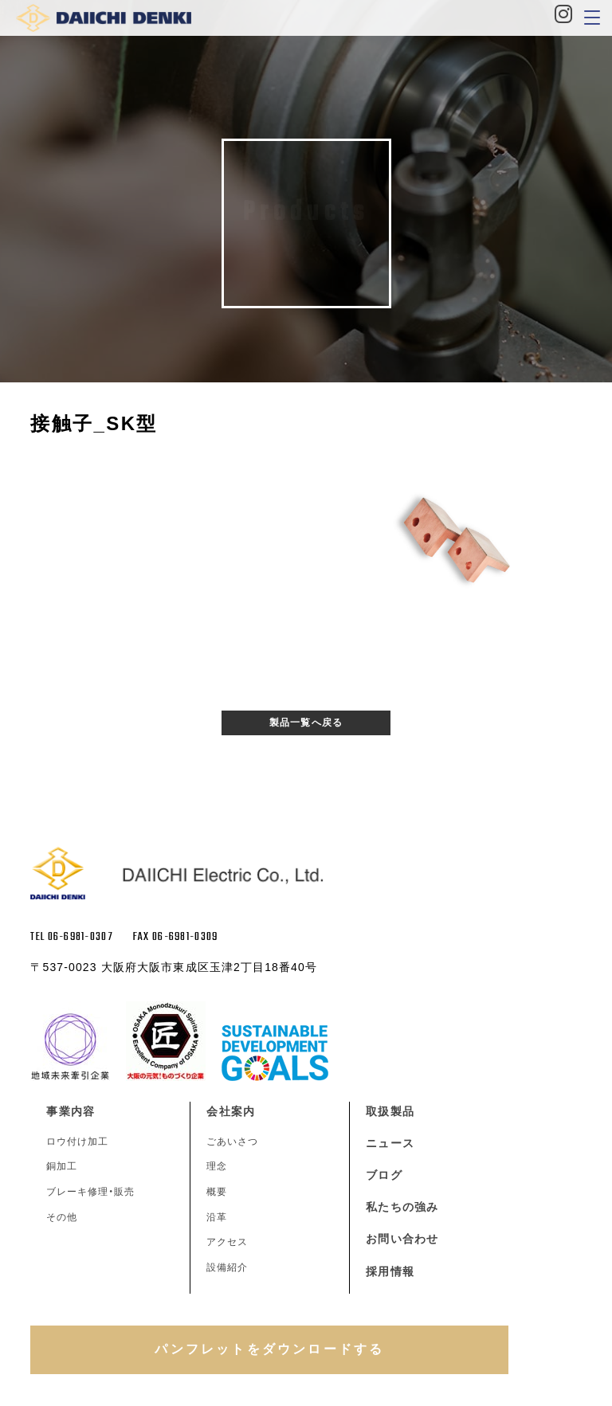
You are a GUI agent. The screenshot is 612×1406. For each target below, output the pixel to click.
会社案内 (230, 1111)
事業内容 (70, 1111)
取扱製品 (390, 1111)
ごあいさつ (232, 1141)
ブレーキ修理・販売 (90, 1191)
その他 (61, 1217)
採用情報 (390, 1271)
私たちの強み (402, 1206)
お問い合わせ (402, 1238)
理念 (216, 1166)
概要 (216, 1191)
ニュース (390, 1143)
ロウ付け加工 (77, 1141)
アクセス (227, 1241)
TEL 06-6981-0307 (71, 937)
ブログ (384, 1175)
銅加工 (61, 1166)
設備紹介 (227, 1267)
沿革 (216, 1217)
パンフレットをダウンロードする (269, 1349)
